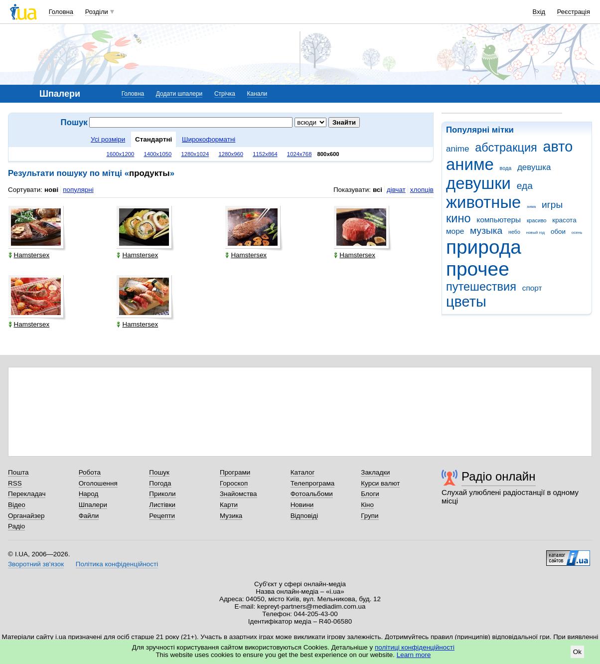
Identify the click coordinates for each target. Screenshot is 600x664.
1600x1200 (121, 154)
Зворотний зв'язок (36, 564)
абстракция (506, 147)
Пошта (18, 472)
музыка (486, 230)
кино (458, 218)
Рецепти (162, 515)
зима (531, 206)
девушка (534, 167)
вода (506, 168)
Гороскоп (234, 483)
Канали (257, 93)
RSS (15, 483)
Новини (302, 504)
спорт (532, 288)
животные (483, 202)
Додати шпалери (179, 93)
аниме (470, 164)
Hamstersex (29, 255)
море (455, 231)
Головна (61, 11)
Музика (231, 515)
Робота (90, 472)
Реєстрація (573, 11)
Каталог (303, 472)
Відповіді (304, 515)
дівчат (396, 189)
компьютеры (498, 219)
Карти (229, 504)
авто (558, 147)
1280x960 (230, 154)
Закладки (375, 472)
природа (483, 247)
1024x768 (299, 154)
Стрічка (224, 93)
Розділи (96, 11)
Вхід (539, 11)
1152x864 (265, 154)
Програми (235, 472)
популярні (78, 189)
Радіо (16, 526)
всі (377, 189)
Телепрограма (313, 483)
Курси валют (380, 483)
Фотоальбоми (312, 494)
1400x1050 (157, 154)
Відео (16, 504)
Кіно (367, 504)
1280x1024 (195, 154)
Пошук (159, 472)
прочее (477, 269)
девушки (478, 183)
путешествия (481, 286)
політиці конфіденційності (414, 647)
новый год (535, 232)
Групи (369, 515)
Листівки (162, 504)
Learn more (414, 655)
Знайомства (238, 494)
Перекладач (26, 494)
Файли (89, 515)
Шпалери (93, 504)
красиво (537, 220)
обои (558, 231)
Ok (577, 652)
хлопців (422, 189)
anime (457, 149)
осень (577, 232)
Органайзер (26, 515)
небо (514, 232)
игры (552, 204)
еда (525, 185)
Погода (160, 483)
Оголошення (98, 483)
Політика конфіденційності (117, 564)
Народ (89, 494)
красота (564, 220)
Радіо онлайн (498, 476)
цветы (466, 302)
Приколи (162, 494)
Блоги (370, 494)
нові (51, 189)
